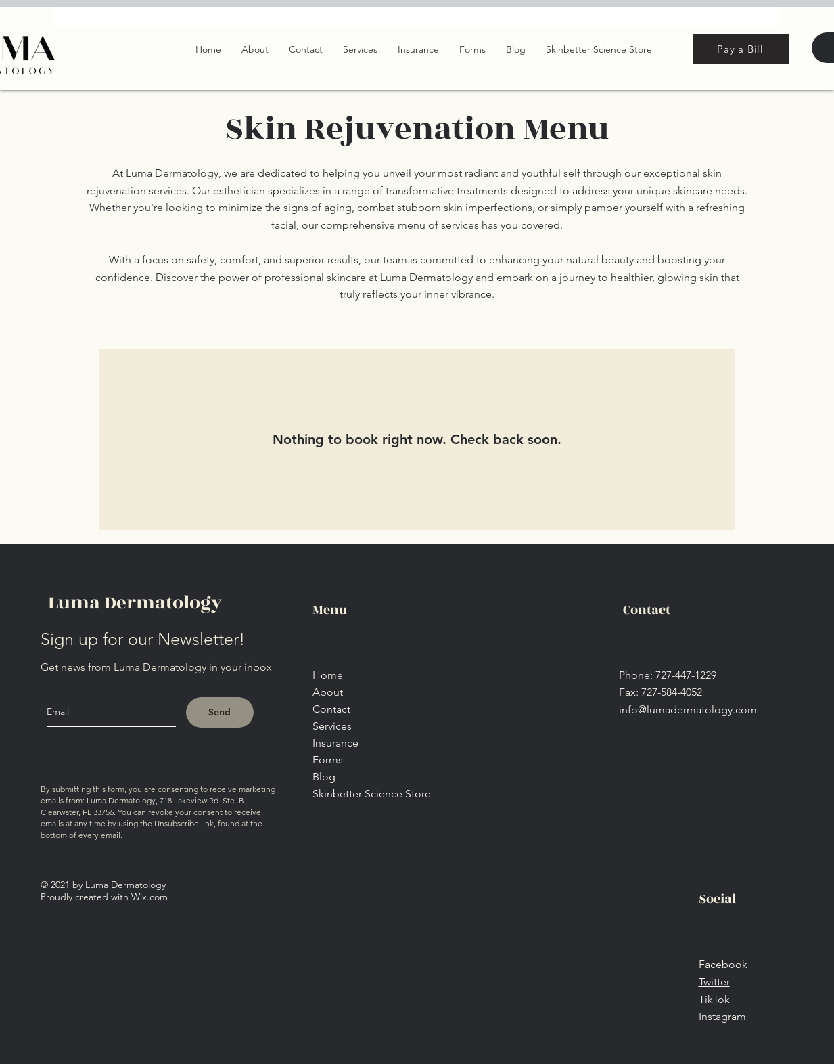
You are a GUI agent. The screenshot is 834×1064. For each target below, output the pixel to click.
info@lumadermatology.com (688, 709)
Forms (327, 759)
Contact (331, 709)
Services (332, 725)
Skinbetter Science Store (371, 793)
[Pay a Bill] (741, 49)
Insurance (335, 742)
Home (327, 675)
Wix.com (149, 897)
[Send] (220, 712)
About (327, 692)
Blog (323, 776)
